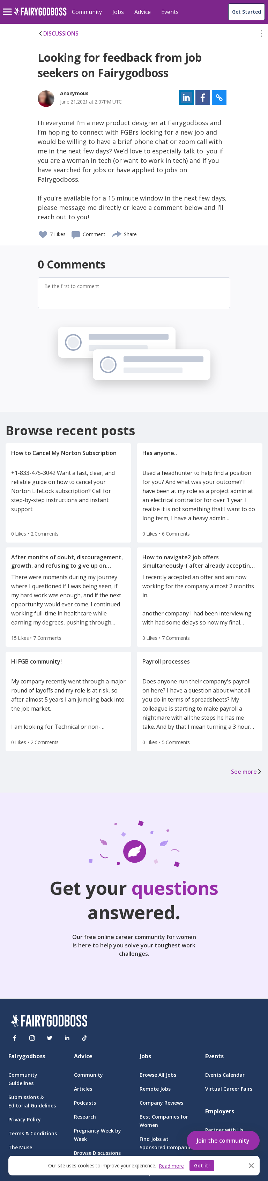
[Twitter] (50, 1038)
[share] (117, 233)
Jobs (118, 12)
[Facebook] (15, 1038)
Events (170, 12)
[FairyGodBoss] (49, 1022)
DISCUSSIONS (58, 33)
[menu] (8, 6)
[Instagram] (32, 1038)
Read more (171, 1166)
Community (87, 12)
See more (246, 771)
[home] (40, 15)
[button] (261, 35)
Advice (142, 12)
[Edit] (261, 35)
